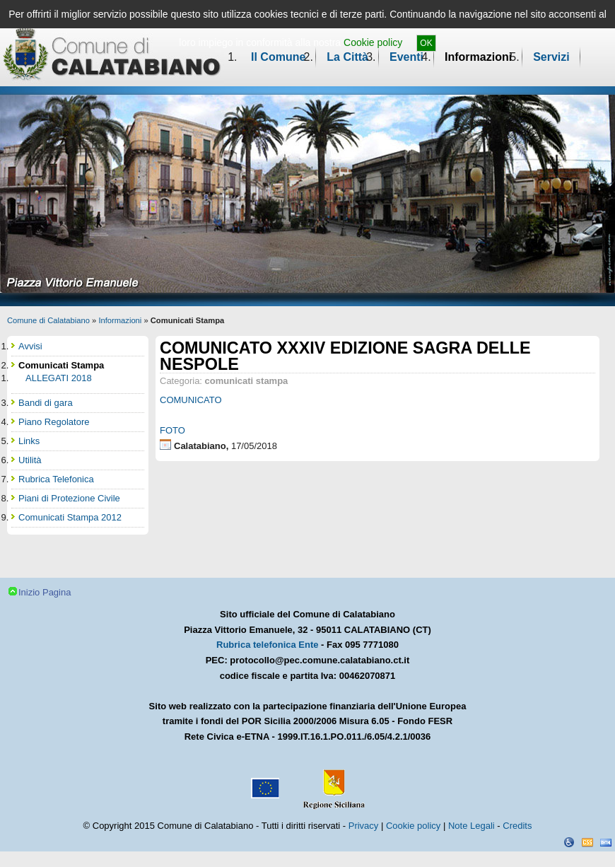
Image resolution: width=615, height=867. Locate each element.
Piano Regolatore (53, 422)
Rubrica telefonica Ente (267, 644)
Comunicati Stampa (61, 365)
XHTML (605, 842)
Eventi (406, 57)
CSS (587, 842)
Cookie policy (373, 42)
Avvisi (30, 346)
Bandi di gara (45, 402)
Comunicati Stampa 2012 (70, 517)
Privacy (363, 825)
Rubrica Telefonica (56, 479)
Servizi (551, 57)
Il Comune (278, 57)
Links (29, 441)
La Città (347, 57)
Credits (517, 825)
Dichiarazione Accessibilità (569, 842)
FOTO (172, 430)
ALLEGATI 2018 (58, 378)
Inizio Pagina (44, 592)
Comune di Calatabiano (48, 320)
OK (426, 43)
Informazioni (478, 57)
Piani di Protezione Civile (69, 498)
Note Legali (471, 825)
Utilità (30, 460)
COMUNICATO (191, 400)
